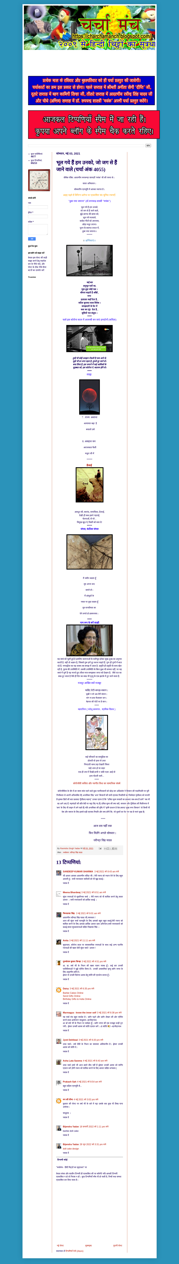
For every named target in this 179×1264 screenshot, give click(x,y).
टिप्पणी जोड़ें (62, 1160)
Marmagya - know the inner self (79, 1012)
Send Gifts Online (71, 996)
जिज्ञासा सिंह (69, 913)
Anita (66, 940)
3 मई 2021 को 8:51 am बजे (93, 892)
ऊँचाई (89, 465)
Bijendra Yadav (71, 1126)
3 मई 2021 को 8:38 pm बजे (109, 1012)
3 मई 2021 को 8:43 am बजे (106, 871)
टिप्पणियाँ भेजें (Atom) (74, 1251)
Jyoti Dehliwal (70, 1040)
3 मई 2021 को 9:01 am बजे (88, 913)
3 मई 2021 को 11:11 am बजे (82, 940)
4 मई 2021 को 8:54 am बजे (89, 1082)
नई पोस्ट (60, 1245)
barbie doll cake (71, 1131)
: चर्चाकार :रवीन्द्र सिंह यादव (72, 852)
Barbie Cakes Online (73, 993)
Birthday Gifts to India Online (77, 999)
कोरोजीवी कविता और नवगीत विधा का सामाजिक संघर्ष (96, 783)
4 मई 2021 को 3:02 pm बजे (86, 1099)
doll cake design (71, 1149)
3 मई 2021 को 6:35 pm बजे (82, 988)
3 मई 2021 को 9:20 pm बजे (91, 1040)
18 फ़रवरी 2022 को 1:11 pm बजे (94, 1126)
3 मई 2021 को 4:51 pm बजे (94, 961)
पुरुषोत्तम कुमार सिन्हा (72, 961)
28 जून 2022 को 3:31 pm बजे (93, 1144)
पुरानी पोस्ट (117, 1245)
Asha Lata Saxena (72, 1061)
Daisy (66, 988)
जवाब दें (66, 883)
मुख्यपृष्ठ (88, 1245)
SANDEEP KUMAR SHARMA (78, 871)
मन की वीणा (68, 1099)
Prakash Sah (69, 1082)
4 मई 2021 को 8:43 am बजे (95, 1061)
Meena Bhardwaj (72, 892)
